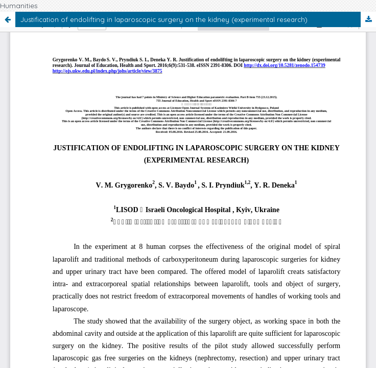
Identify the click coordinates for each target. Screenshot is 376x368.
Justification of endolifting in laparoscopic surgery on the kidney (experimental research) (164, 19)
